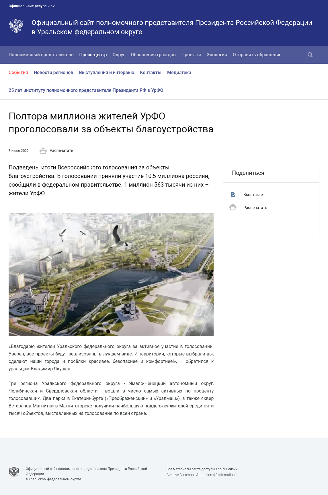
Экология (217, 54)
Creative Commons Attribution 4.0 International (202, 475)
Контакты (150, 72)
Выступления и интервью (106, 72)
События (18, 72)
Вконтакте (247, 194)
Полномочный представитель (41, 54)
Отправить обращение (257, 54)
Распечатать (56, 151)
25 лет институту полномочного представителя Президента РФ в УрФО (86, 90)
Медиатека (179, 72)
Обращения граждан (153, 54)
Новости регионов (53, 72)
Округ (119, 54)
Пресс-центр (93, 54)
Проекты (191, 54)
